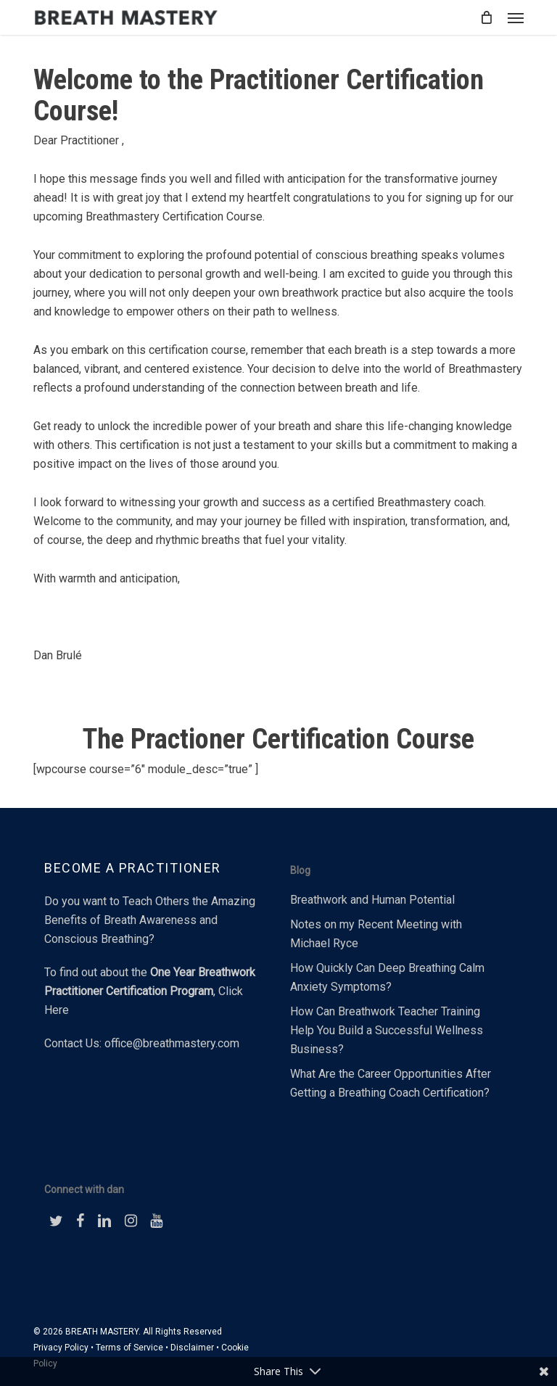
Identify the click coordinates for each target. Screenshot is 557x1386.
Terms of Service (129, 1347)
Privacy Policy (60, 1347)
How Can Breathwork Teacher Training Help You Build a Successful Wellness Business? (386, 1030)
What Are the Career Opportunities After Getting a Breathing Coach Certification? (390, 1083)
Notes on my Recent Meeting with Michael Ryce (376, 933)
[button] (516, 17)
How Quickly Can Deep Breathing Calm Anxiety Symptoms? (387, 977)
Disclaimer (192, 1347)
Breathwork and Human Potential (372, 900)
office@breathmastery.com (171, 1043)
